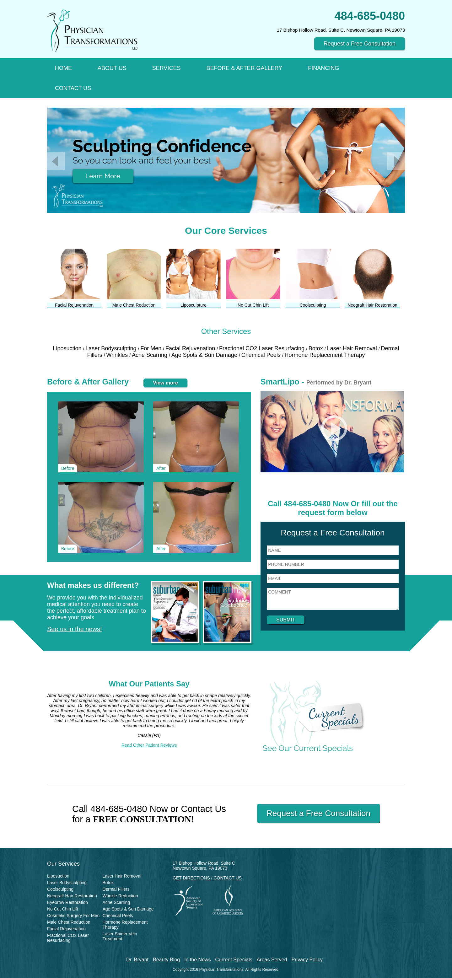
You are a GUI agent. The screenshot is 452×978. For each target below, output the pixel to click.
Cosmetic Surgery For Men (73, 915)
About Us (112, 68)
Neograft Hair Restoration (72, 895)
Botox (317, 348)
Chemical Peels (261, 355)
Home (63, 68)
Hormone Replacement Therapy (325, 355)
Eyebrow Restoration (67, 902)
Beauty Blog (166, 959)
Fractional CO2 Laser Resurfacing (262, 348)
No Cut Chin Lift (62, 908)
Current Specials (233, 959)
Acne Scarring (150, 355)
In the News (197, 959)
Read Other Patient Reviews (149, 745)
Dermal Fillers (115, 889)
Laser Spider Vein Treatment (119, 936)
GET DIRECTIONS (192, 877)
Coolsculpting (60, 889)
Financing (323, 68)
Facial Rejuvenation (191, 348)
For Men (151, 348)
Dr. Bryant (137, 959)
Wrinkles (117, 355)
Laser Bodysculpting (111, 348)
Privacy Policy (307, 959)
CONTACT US (227, 877)
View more (165, 382)
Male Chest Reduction (68, 922)
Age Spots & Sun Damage (205, 355)
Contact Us (73, 88)
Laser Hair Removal (353, 348)
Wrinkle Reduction (120, 895)
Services (166, 68)
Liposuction (68, 348)
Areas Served (272, 959)
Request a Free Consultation (360, 43)
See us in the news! (74, 629)
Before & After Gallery (244, 68)
